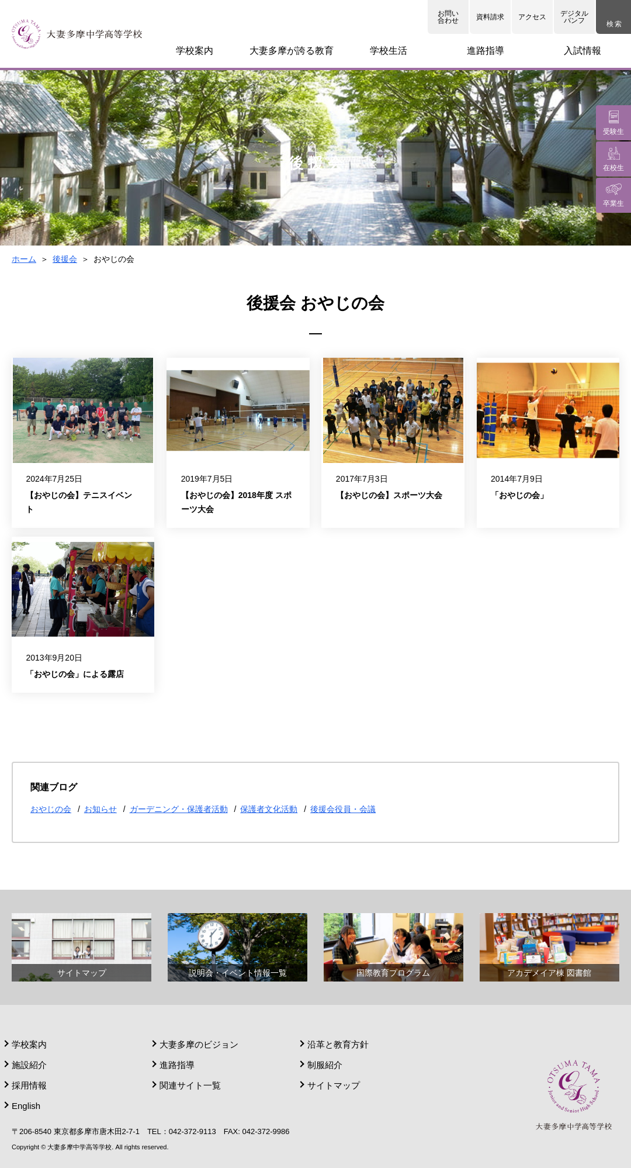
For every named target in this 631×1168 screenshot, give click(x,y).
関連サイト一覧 (190, 1085)
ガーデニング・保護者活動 (179, 809)
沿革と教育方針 (338, 1044)
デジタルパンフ (574, 17)
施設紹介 (29, 1064)
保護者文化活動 (268, 809)
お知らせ (100, 809)
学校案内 (29, 1044)
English (26, 1105)
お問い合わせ (448, 17)
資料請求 (490, 17)
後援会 (65, 259)
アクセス (532, 17)
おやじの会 (50, 809)
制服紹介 (324, 1064)
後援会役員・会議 (343, 809)
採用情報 (29, 1085)
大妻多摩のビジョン (199, 1044)
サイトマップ (333, 1085)
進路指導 (177, 1064)
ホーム (24, 259)
